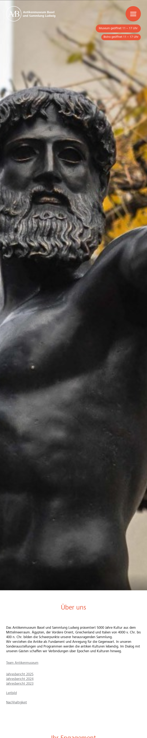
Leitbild (11, 693)
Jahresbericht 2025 (19, 674)
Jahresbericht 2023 (19, 684)
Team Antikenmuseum (22, 663)
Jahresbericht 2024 (19, 679)
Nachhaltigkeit (16, 702)
